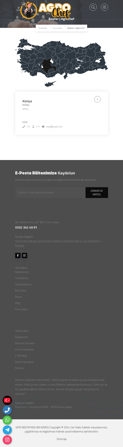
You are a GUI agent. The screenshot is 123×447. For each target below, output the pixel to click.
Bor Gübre (20, 292)
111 (26, 127)
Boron (18, 298)
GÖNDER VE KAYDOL (97, 194)
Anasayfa (43, 28)
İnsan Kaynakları (24, 351)
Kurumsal (57, 28)
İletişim (19, 369)
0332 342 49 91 (26, 228)
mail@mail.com (52, 127)
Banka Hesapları (24, 363)
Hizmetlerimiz (23, 286)
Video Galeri (22, 332)
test (25, 122)
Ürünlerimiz (21, 279)
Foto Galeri (21, 311)
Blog (17, 304)
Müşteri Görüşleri (25, 345)
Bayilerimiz (21, 338)
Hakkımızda (21, 273)
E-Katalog (21, 357)
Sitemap (62, 440)
